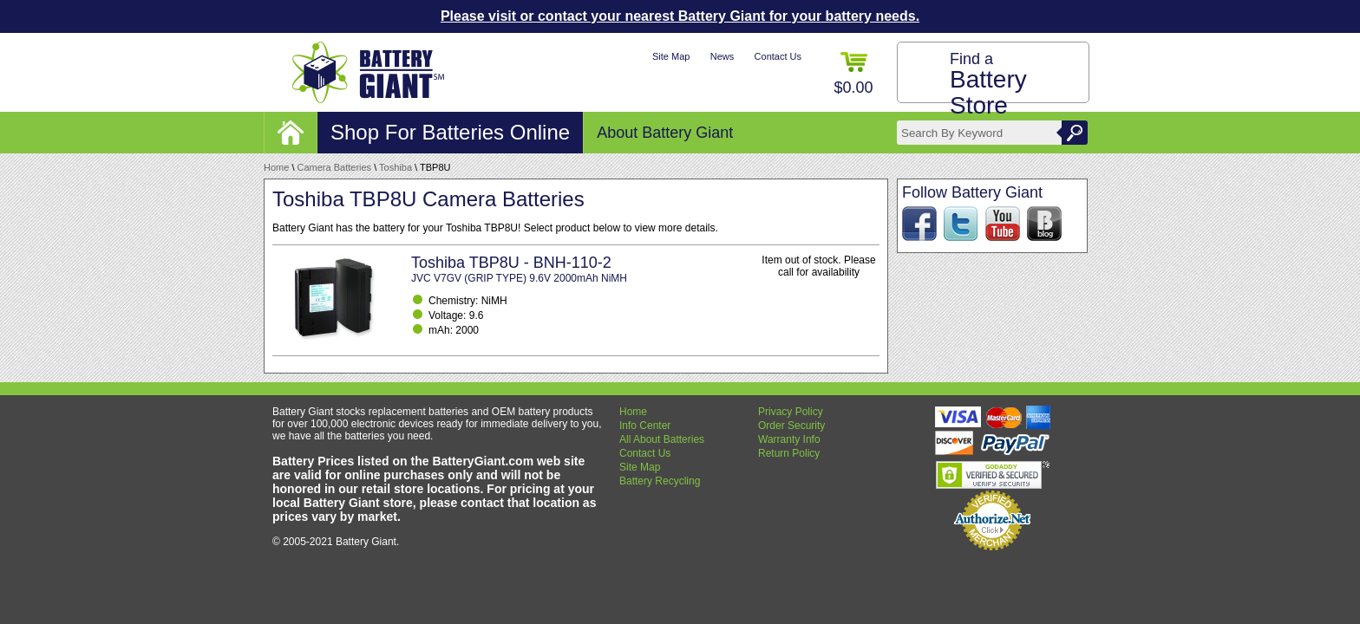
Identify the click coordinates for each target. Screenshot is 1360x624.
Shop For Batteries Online (450, 132)
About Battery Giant (665, 132)
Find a (988, 84)
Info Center (644, 425)
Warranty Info (789, 439)
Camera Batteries (335, 167)
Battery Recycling (659, 481)
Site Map (671, 56)
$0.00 (853, 74)
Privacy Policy (790, 412)
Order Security (791, 425)
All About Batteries (661, 439)
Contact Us (778, 56)
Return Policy (789, 453)
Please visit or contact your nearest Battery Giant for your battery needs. (680, 16)
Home (276, 167)
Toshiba (395, 167)
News (722, 56)
